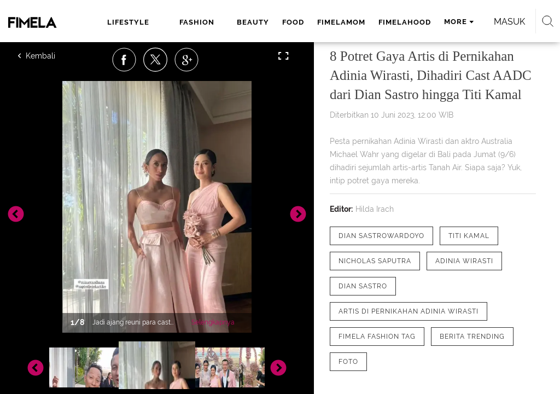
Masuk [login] (509, 21)
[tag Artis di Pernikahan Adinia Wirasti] (408, 311)
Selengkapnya (213, 322)
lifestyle (128, 22)
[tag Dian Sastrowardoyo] (381, 236)
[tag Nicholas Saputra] (374, 261)
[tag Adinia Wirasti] (464, 261)
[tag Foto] (348, 361)
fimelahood (404, 22)
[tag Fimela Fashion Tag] (377, 336)
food (293, 22)
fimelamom (341, 22)
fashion (196, 22)
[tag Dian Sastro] (362, 286)
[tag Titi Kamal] (469, 236)
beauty (253, 22)
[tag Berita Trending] (472, 336)
